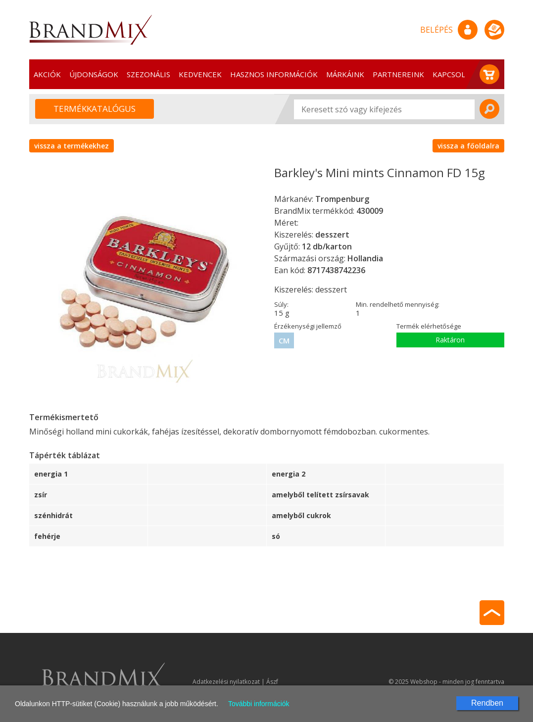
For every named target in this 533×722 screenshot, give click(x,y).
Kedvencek (200, 74)
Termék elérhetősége (428, 326)
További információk (259, 704)
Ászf (272, 681)
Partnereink (398, 74)
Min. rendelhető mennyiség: (397, 304)
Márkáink (345, 74)
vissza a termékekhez (71, 145)
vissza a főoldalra (468, 145)
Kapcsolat (454, 74)
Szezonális (148, 74)
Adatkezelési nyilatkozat (226, 681)
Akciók (47, 74)
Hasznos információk (274, 74)
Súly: (281, 304)
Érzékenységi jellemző (307, 326)
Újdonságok (93, 74)
